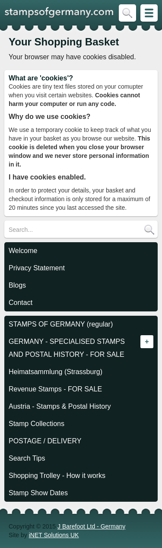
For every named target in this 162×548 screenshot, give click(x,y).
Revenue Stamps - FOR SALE (55, 389)
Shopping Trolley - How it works (57, 475)
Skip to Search (127, 13)
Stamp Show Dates (38, 493)
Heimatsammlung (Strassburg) (55, 371)
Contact (20, 302)
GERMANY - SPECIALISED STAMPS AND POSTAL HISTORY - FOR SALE (67, 348)
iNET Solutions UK (54, 535)
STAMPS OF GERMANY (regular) (61, 324)
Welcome (23, 250)
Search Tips (27, 458)
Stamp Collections (36, 423)
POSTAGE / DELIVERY (45, 441)
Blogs (17, 285)
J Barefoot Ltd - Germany (91, 526)
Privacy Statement (37, 268)
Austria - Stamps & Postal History (60, 406)
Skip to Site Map (149, 13)
